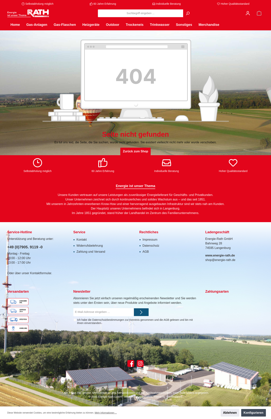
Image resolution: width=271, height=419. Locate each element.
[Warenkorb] (259, 13)
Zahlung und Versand (91, 251)
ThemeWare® (174, 396)
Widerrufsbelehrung (90, 245)
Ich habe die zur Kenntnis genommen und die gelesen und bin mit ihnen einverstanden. (135, 321)
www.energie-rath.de (220, 255)
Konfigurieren (253, 412)
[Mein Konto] (248, 13)
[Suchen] (187, 13)
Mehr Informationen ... (106, 412)
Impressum (150, 239)
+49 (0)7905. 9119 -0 (25, 247)
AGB (146, 251)
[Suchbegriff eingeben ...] (140, 13)
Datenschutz (151, 245)
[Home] (15, 24)
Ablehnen (230, 412)
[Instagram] (140, 363)
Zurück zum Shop (135, 151)
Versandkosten (126, 392)
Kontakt (82, 239)
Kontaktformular (40, 273)
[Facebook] (131, 363)
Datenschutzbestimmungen (108, 319)
